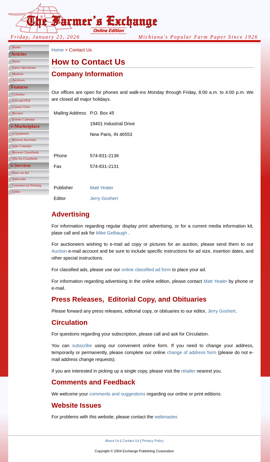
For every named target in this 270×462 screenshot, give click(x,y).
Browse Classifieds (25, 152)
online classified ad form (146, 269)
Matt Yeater (101, 187)
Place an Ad (20, 173)
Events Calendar (23, 119)
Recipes (17, 113)
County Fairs (21, 107)
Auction (59, 251)
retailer (188, 370)
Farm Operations (24, 67)
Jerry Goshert (104, 198)
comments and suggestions (117, 393)
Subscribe (19, 179)
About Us (112, 441)
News (16, 61)
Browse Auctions (24, 140)
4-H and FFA (21, 100)
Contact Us (130, 441)
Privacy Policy (152, 441)
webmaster (166, 416)
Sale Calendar (21, 146)
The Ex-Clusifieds (24, 158)
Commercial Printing (26, 185)
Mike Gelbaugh (112, 232)
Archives (18, 80)
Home (16, 47)
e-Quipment (20, 133)
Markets (18, 74)
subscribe (82, 345)
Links (16, 191)
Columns (18, 94)
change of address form (191, 352)
